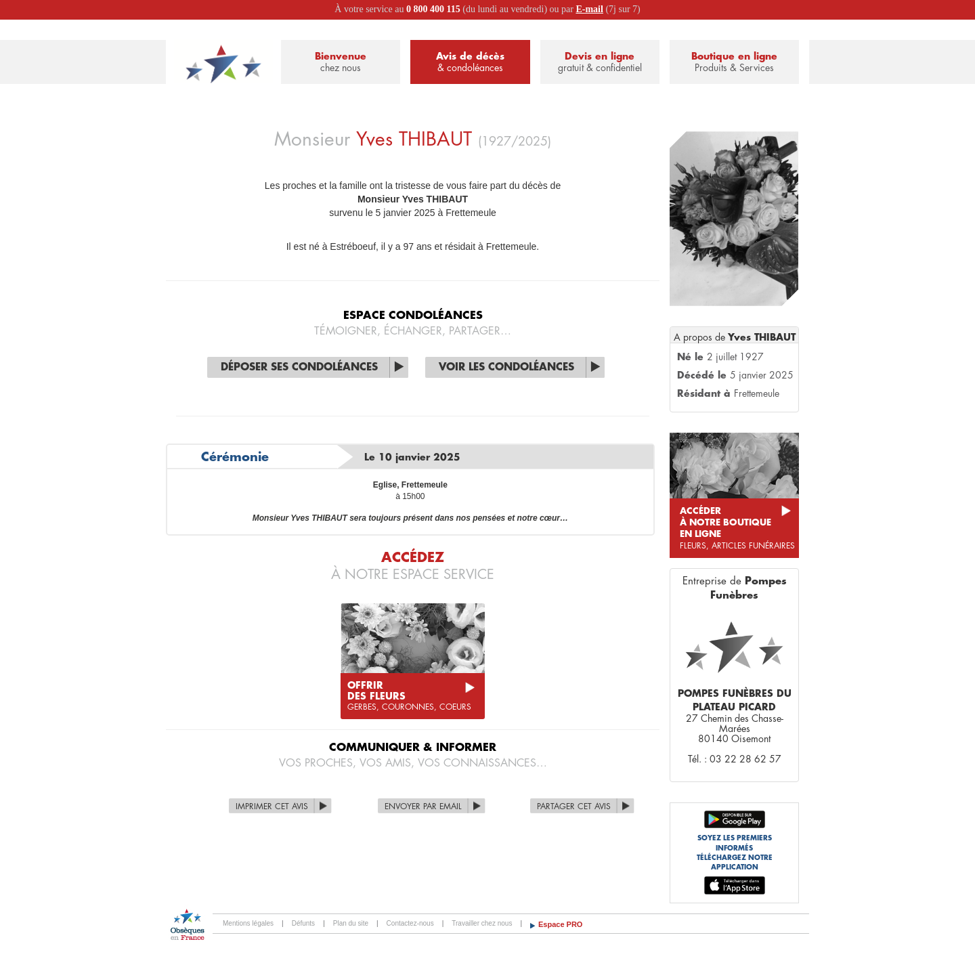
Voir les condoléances (506, 367)
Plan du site (350, 923)
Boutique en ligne (734, 62)
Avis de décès (469, 62)
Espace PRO (560, 924)
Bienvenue (340, 62)
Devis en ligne (599, 62)
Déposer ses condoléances (299, 367)
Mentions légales (248, 923)
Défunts (303, 923)
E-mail (589, 9)
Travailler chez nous (482, 923)
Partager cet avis (574, 806)
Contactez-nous (410, 923)
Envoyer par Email (423, 806)
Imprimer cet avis (272, 806)
